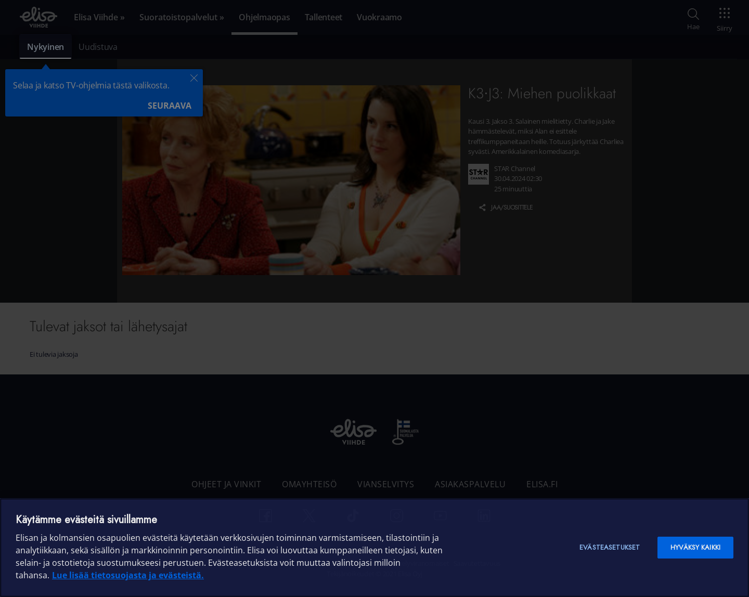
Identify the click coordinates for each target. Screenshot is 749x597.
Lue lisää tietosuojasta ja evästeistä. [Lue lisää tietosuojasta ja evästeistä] (128, 575)
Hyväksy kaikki (695, 547)
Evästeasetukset (609, 547)
